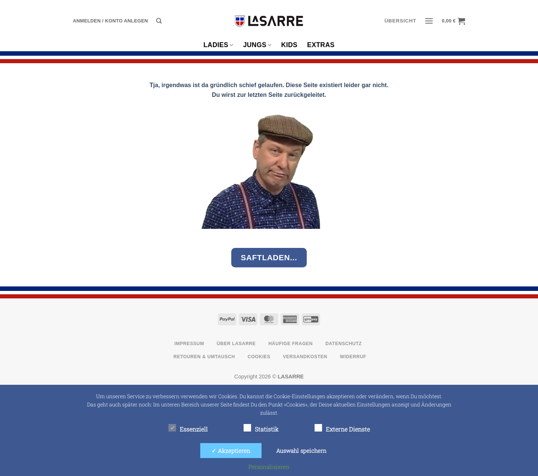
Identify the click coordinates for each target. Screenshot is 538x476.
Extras (320, 45)
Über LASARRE (236, 343)
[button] (110, 21)
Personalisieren (269, 466)
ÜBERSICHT (400, 21)
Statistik (261, 428)
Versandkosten (305, 356)
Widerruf (353, 356)
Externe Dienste (342, 428)
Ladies (218, 45)
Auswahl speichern (301, 450)
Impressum (189, 343)
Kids (289, 45)
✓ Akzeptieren (230, 450)
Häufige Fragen (290, 343)
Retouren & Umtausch (204, 356)
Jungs (257, 45)
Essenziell (188, 428)
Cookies (259, 356)
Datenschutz (343, 343)
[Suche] (159, 21)
